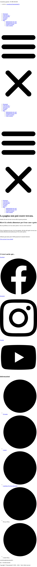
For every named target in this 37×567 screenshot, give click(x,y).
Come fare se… (6, 15)
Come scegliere (9, 25)
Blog (4, 20)
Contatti (5, 19)
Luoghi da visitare (10, 24)
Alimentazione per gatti (11, 23)
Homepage (5, 13)
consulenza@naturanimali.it (13, 4)
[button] (18, 64)
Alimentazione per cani (11, 21)
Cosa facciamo (6, 16)
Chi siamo (5, 17)
